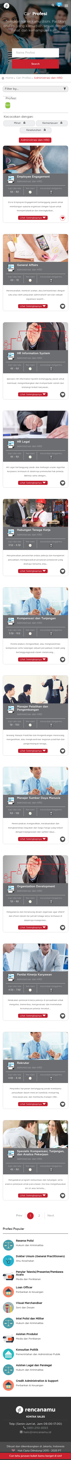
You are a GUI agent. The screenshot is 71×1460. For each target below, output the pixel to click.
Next (50, 1215)
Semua (7, 105)
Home (9, 78)
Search (35, 63)
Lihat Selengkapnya (33, 217)
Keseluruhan (33, 130)
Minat (17, 123)
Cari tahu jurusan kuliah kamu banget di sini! (35, 1455)
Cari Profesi (23, 78)
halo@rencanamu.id (35, 1432)
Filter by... (35, 88)
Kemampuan (50, 123)
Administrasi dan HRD (35, 140)
